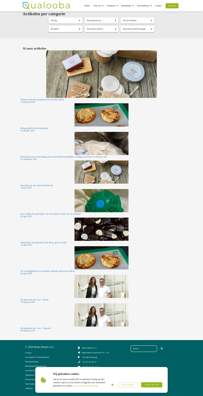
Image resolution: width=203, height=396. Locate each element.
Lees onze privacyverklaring (85, 386)
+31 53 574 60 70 (89, 362)
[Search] (162, 348)
